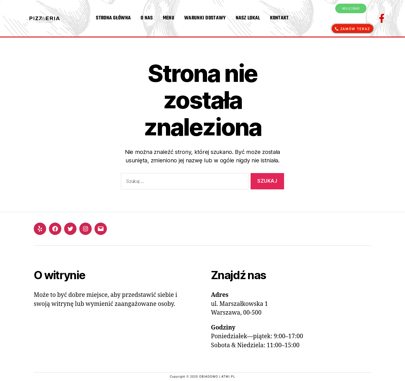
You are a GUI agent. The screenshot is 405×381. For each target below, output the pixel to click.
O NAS (147, 18)
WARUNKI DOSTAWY (205, 18)
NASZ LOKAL (248, 18)
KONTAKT (279, 18)
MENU (168, 18)
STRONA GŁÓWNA (113, 18)
